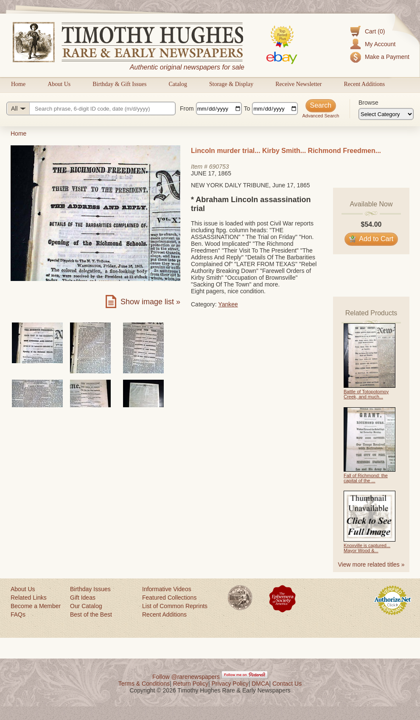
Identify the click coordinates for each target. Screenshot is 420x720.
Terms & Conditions (144, 683)
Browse (368, 102)
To (247, 108)
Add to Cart (371, 238)
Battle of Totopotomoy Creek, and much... (366, 394)
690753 (219, 166)
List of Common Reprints (174, 606)
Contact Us (287, 683)
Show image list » (150, 301)
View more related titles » (371, 564)
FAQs (18, 614)
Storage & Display (231, 84)
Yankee (228, 304)
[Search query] (91, 108)
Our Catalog (86, 606)
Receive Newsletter (298, 84)
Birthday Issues (90, 589)
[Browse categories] (386, 114)
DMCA (260, 683)
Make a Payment (387, 56)
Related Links (29, 597)
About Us (59, 84)
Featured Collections (169, 597)
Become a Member (36, 606)
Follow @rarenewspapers (186, 676)
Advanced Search (320, 115)
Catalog (177, 84)
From (187, 108)
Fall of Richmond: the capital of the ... (366, 478)
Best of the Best (91, 614)
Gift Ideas (82, 597)
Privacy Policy (230, 683)
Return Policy (190, 683)
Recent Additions (364, 84)
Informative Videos (166, 589)
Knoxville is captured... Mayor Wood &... (367, 548)
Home (18, 84)
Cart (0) (375, 31)
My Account (380, 44)
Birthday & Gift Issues (119, 84)
